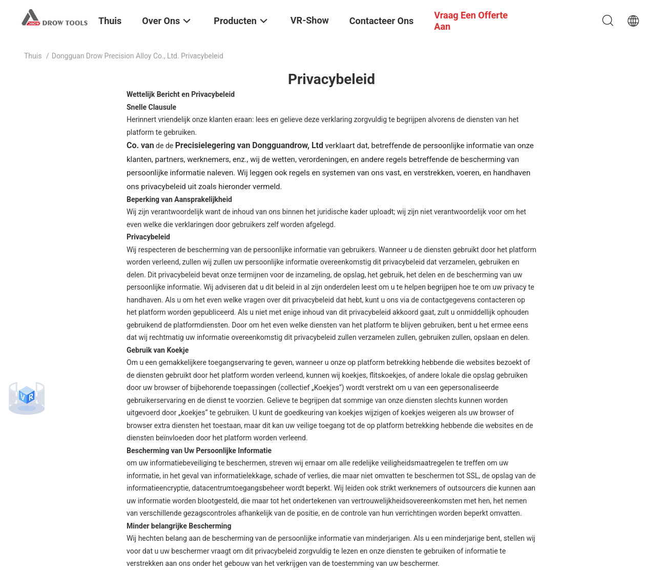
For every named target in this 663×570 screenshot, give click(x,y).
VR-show (310, 20)
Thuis (33, 56)
